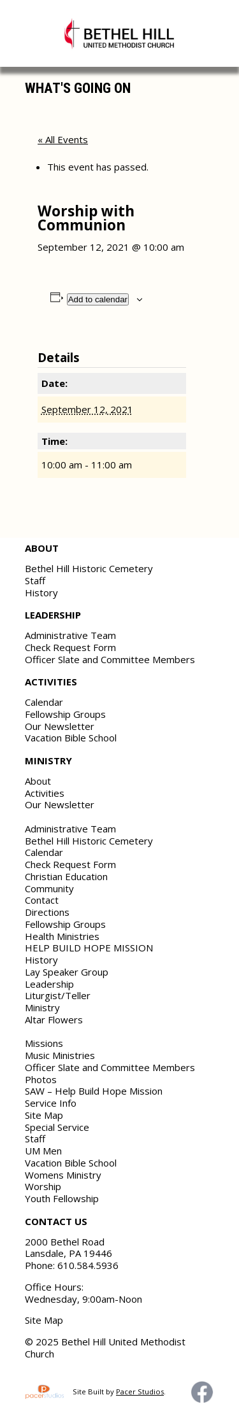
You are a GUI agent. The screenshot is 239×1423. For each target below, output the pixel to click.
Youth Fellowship (62, 1198)
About (38, 781)
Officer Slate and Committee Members (110, 659)
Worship (43, 1186)
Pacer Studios (140, 1391)
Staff (35, 580)
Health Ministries (62, 936)
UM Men (43, 1150)
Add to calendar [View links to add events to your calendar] (97, 299)
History (41, 592)
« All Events (63, 139)
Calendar (44, 702)
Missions (44, 1043)
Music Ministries (60, 1055)
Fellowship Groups (65, 714)
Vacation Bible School (71, 737)
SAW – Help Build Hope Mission (94, 1090)
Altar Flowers (54, 1019)
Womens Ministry (63, 1174)
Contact (42, 900)
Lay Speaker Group (66, 971)
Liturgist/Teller (58, 995)
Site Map (44, 1115)
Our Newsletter (59, 726)
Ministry (42, 1007)
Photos (41, 1079)
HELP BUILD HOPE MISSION (89, 947)
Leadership (49, 984)
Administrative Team (70, 635)
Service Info (50, 1103)
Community (49, 888)
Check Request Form (70, 647)
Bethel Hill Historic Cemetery (89, 568)
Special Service (57, 1127)
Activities (44, 793)
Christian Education (66, 876)
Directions (47, 912)
